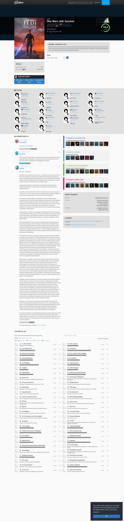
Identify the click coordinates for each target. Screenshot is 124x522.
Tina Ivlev (75, 101)
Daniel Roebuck (24, 102)
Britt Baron (51, 117)
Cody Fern (100, 93)
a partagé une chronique (26, 146)
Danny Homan (103, 202)
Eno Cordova (49, 115)
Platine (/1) (22, 340)
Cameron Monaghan (25, 94)
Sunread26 (23, 142)
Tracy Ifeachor (48, 102)
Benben (21, 168)
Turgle (96, 115)
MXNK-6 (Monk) (24, 123)
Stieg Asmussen (102, 198)
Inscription (97, 2)
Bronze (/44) (46, 340)
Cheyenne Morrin (102, 205)
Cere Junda (73, 98)
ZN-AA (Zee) (24, 114)
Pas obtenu (29, 338)
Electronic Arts (66, 24)
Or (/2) (29, 340)
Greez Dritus (24, 107)
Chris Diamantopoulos (26, 118)
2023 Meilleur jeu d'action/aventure (83, 224)
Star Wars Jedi (52, 58)
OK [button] (107, 516)
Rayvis (96, 106)
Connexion (105, 2)
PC (48, 31)
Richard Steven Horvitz (99, 110)
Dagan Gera (97, 98)
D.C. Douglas (101, 101)
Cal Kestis (23, 99)
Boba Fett (23, 131)
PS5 (51, 31)
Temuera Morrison (25, 126)
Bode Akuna (49, 98)
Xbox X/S (55, 31)
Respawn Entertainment (65, 26)
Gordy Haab (104, 210)
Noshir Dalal (51, 93)
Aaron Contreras (102, 200)
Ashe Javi (72, 123)
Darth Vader (48, 131)
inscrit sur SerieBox (41, 325)
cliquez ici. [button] (96, 512)
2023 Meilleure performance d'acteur (83, 221)
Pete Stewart (103, 204)
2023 (48, 19)
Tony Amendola (49, 110)
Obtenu (24, 338)
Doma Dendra (73, 115)
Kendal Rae (26, 109)
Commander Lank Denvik (99, 123)
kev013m (22, 154)
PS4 (60, 31)
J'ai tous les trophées (103, 338)
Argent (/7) (37, 340)
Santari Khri (48, 107)
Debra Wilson (76, 93)
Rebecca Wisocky (74, 110)
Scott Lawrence (49, 126)
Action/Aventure (51, 29)
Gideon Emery (101, 117)
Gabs (47, 122)
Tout (20, 338)
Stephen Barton (102, 208)
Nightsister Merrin (74, 106)
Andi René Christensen (74, 118)
